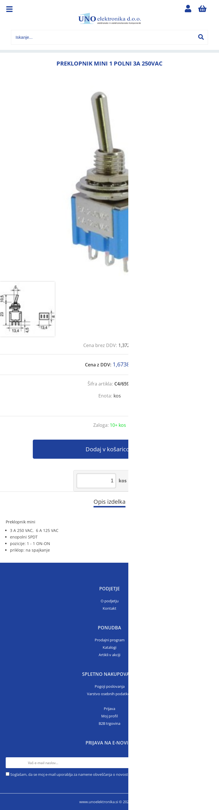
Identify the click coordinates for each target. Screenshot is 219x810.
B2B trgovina (109, 723)
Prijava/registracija (188, 10)
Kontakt (109, 608)
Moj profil (109, 716)
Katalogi (109, 647)
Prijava (109, 708)
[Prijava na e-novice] (207, 762)
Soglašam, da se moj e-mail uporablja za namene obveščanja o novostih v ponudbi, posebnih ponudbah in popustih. (108, 774)
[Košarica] (202, 10)
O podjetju (110, 600)
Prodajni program (110, 639)
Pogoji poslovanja (110, 686)
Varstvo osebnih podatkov (109, 693)
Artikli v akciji (109, 654)
